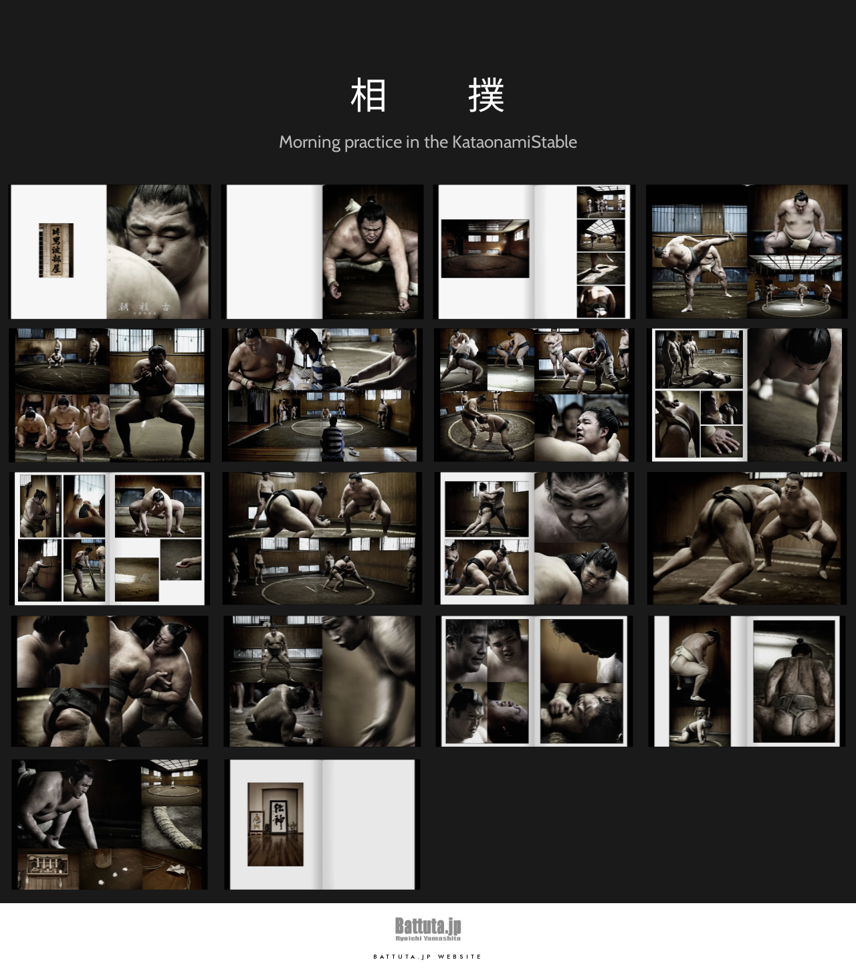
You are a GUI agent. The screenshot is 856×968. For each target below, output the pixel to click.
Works (736, 33)
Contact (791, 33)
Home (620, 33)
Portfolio (678, 33)
